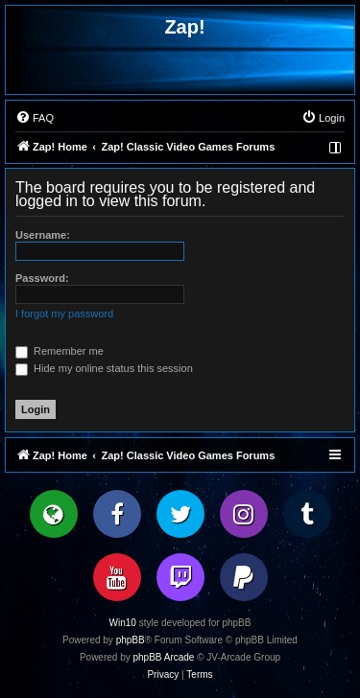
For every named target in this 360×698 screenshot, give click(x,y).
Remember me (59, 351)
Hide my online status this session (104, 368)
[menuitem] (34, 117)
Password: (42, 278)
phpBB (130, 640)
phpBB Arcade (164, 657)
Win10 (122, 622)
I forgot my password (64, 313)
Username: (42, 235)
